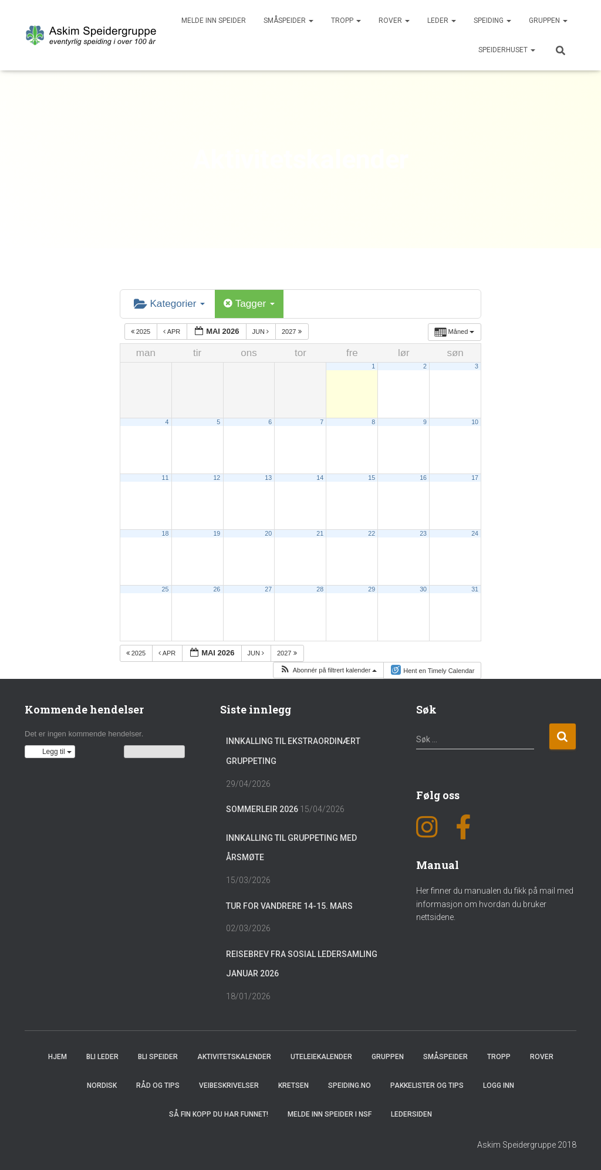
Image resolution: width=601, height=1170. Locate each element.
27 (268, 587)
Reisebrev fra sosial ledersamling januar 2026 (301, 963)
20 (268, 532)
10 (474, 420)
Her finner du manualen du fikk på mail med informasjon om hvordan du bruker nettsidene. (494, 903)
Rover (394, 20)
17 (474, 476)
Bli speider (158, 1055)
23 (423, 532)
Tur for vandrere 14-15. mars (289, 904)
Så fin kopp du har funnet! (218, 1114)
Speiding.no (349, 1085)
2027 (292, 330)
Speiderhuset (506, 50)
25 (164, 587)
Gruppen (548, 20)
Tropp (346, 20)
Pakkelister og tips (427, 1085)
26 (216, 587)
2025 (142, 330)
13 (268, 476)
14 (319, 476)
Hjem (57, 1055)
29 (371, 587)
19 (216, 532)
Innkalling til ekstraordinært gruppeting (293, 750)
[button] (328, 669)
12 (216, 476)
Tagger (243, 303)
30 (423, 587)
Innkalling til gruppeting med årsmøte (291, 846)
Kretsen (293, 1085)
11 (164, 476)
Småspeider (288, 20)
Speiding (492, 20)
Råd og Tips (158, 1085)
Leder (441, 20)
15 (371, 476)
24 (474, 532)
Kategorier (167, 303)
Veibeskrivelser (229, 1085)
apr (172, 330)
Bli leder (102, 1055)
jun (261, 330)
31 (474, 587)
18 (164, 532)
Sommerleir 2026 (262, 808)
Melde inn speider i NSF (330, 1114)
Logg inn (498, 1085)
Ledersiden (411, 1114)
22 (371, 532)
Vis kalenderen (154, 751)
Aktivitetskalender (234, 1055)
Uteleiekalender (321, 1055)
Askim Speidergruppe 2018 (526, 1143)
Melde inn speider (213, 20)
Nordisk (102, 1085)
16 (423, 476)
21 (319, 532)
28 (319, 587)
